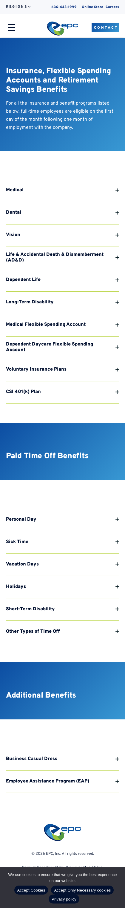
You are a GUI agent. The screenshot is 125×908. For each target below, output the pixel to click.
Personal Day (21, 519)
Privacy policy (64, 899)
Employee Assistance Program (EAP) (47, 781)
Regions (16, 7)
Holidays (16, 586)
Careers (112, 7)
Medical (15, 190)
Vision (13, 235)
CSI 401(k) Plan (23, 392)
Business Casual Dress (31, 759)
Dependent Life (23, 279)
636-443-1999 (64, 7)
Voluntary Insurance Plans (36, 369)
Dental (13, 212)
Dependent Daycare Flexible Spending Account (49, 347)
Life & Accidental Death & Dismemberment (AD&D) (55, 257)
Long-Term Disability (30, 302)
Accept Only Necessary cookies (82, 890)
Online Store (92, 7)
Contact (106, 27)
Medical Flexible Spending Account (46, 324)
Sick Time (17, 542)
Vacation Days (22, 564)
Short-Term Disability (30, 609)
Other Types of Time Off (33, 631)
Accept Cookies (31, 890)
